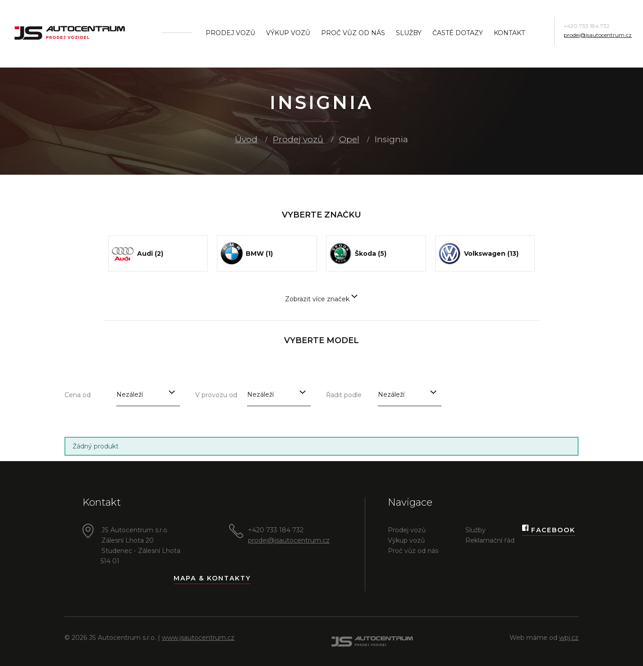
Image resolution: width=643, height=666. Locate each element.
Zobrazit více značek (321, 299)
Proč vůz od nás (353, 33)
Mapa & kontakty (212, 578)
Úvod (246, 139)
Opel (349, 139)
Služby (409, 33)
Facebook (548, 530)
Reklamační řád (489, 540)
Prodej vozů (230, 33)
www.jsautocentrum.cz (198, 638)
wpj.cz (569, 638)
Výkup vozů (288, 33)
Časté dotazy (457, 33)
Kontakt (509, 33)
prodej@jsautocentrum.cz (598, 35)
